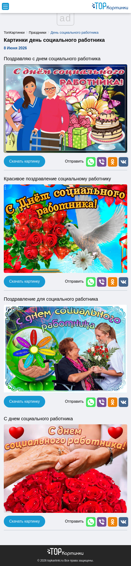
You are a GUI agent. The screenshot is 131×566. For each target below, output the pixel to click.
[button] (90, 161)
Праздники (37, 32)
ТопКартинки (14, 32)
